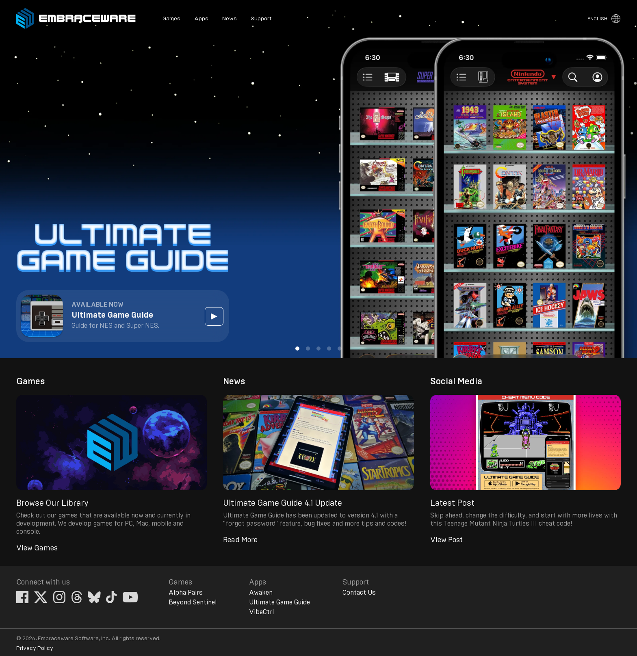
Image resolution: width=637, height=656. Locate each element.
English (597, 18)
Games (171, 19)
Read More (240, 540)
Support (261, 19)
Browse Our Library (52, 503)
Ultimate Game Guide (279, 602)
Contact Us (359, 592)
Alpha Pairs (186, 592)
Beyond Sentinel (193, 602)
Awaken (261, 592)
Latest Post (452, 503)
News (229, 19)
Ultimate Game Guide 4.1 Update (282, 503)
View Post (446, 540)
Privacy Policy (34, 648)
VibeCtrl (261, 612)
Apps (201, 19)
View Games (37, 548)
